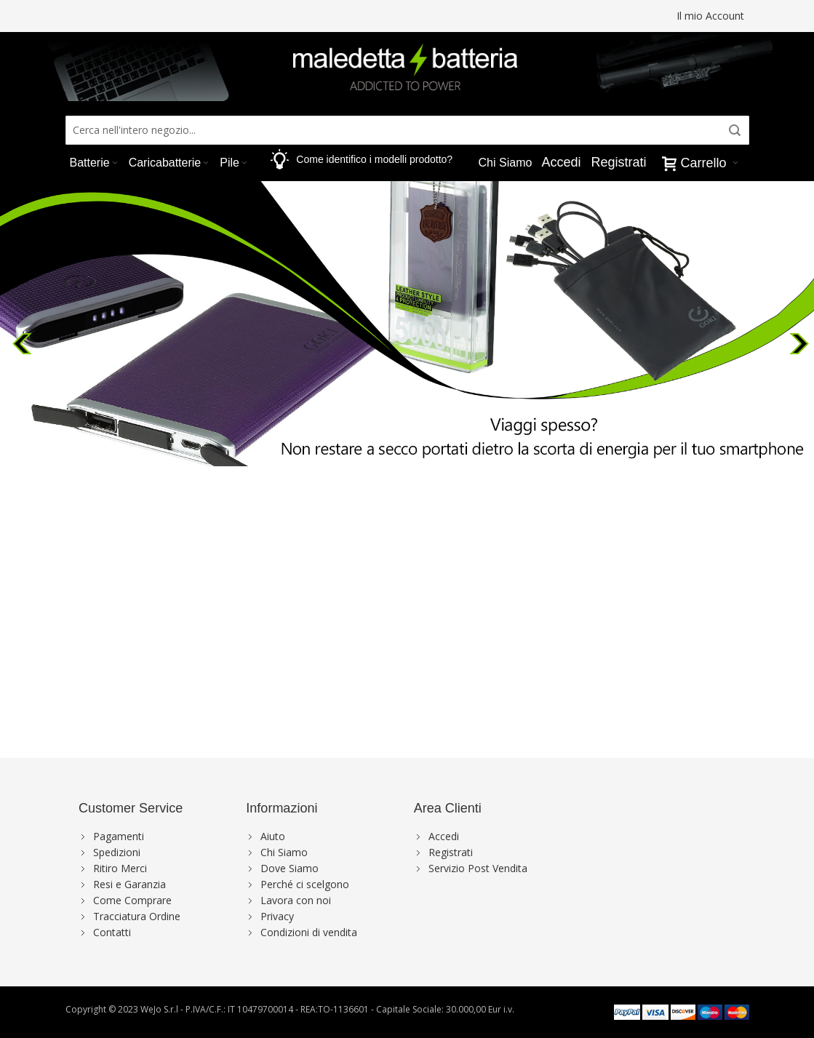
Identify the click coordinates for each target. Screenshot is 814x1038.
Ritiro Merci (120, 868)
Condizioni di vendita (308, 932)
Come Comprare (132, 900)
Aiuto (272, 836)
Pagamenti (118, 836)
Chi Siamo (284, 852)
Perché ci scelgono (304, 884)
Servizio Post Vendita (477, 868)
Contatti (112, 932)
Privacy (277, 916)
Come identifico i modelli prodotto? (374, 159)
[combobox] (407, 130)
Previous (24, 340)
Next (801, 340)
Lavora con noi (295, 900)
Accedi (560, 162)
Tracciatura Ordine (136, 916)
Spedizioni (116, 852)
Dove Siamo (289, 868)
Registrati (618, 162)
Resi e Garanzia (129, 884)
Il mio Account (710, 16)
